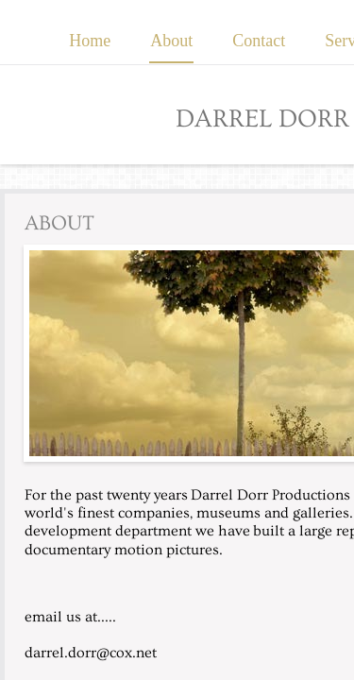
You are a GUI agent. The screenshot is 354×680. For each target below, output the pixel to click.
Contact (258, 40)
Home (89, 40)
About (171, 40)
